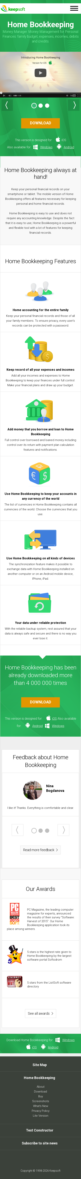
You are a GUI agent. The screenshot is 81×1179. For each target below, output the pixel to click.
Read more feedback (38, 850)
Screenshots (40, 1101)
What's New (40, 1106)
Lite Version (40, 1115)
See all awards (39, 1013)
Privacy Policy (40, 1111)
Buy (40, 1096)
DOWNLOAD (40, 123)
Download (40, 1091)
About (40, 1086)
